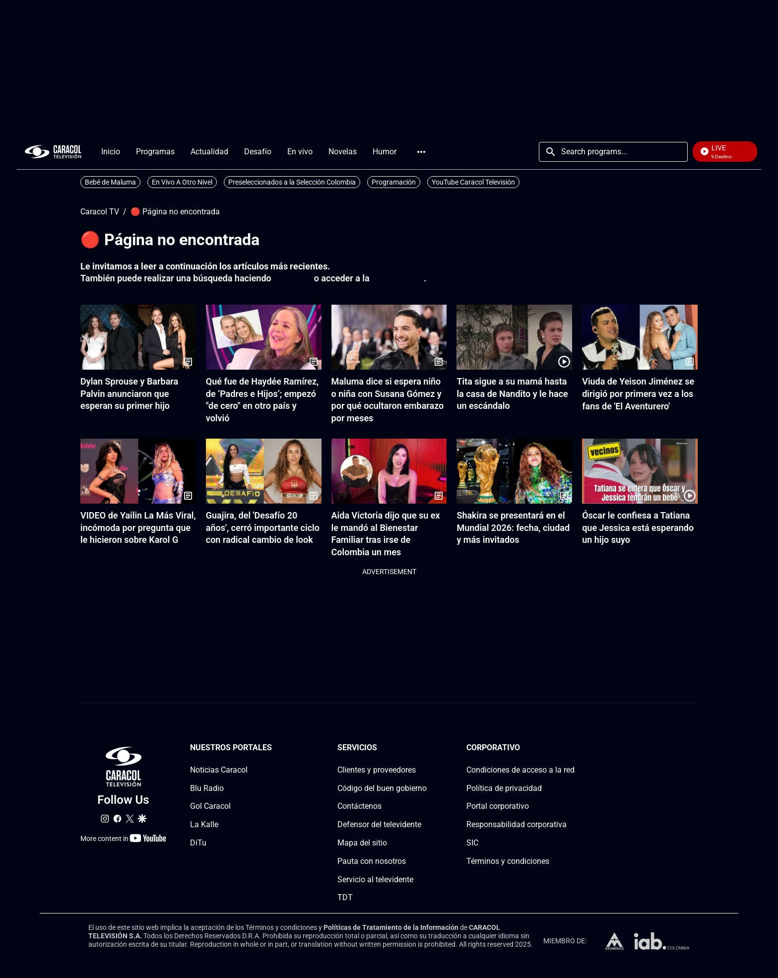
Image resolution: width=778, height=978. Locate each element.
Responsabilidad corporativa (516, 824)
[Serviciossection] (424, 748)
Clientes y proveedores (376, 770)
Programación (394, 182)
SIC (472, 843)
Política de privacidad (504, 787)
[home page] (53, 151)
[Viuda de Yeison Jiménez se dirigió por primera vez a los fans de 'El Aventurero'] (640, 337)
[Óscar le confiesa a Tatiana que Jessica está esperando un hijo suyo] (640, 471)
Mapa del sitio (362, 843)
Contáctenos (359, 806)
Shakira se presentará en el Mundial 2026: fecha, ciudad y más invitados (513, 527)
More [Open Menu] (421, 152)
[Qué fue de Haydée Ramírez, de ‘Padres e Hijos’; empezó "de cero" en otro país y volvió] (264, 337)
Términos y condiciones (507, 861)
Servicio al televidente (375, 879)
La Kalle (204, 824)
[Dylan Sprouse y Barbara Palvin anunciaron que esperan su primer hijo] (138, 337)
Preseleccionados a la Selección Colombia (292, 182)
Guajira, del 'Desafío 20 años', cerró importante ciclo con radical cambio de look (263, 527)
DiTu (198, 843)
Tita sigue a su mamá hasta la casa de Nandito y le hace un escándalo (512, 393)
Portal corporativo (497, 806)
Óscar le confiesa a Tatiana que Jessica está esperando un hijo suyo (638, 527)
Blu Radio (207, 787)
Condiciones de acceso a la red (520, 770)
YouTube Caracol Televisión (473, 182)
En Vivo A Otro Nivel (182, 182)
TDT (345, 897)
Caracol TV (99, 211)
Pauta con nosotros (371, 861)
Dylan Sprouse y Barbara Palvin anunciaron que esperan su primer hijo (129, 393)
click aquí (292, 278)
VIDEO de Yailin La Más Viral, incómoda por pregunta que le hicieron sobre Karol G (138, 527)
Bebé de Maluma (110, 182)
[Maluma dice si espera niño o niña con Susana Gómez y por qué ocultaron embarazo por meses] (389, 337)
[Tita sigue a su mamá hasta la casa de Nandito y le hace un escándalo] (514, 337)
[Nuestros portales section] (275, 748)
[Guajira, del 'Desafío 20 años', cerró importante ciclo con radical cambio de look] (264, 471)
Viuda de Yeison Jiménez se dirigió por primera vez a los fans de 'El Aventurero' (638, 393)
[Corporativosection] (572, 748)
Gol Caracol (210, 806)
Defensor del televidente (379, 824)
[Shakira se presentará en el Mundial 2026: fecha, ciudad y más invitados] (514, 471)
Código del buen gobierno (382, 787)
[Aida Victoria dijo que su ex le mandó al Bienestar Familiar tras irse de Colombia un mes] (389, 471)
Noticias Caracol (219, 770)
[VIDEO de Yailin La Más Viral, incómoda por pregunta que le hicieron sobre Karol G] (138, 471)
